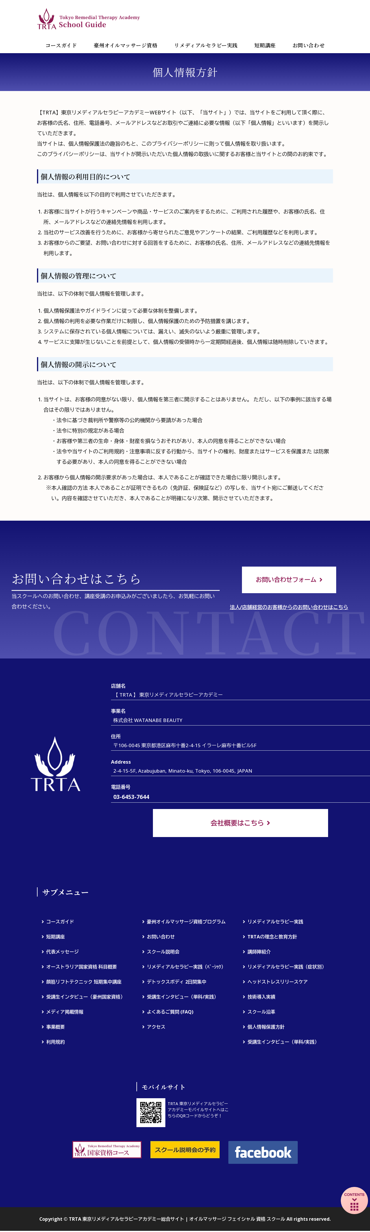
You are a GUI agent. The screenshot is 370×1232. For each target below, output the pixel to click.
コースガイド (61, 45)
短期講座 (265, 45)
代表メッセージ (62, 953)
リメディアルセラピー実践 (205, 45)
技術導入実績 (261, 998)
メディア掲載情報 (64, 1013)
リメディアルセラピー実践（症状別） (286, 968)
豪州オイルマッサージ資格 (125, 45)
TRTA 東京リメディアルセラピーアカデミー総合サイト (89, 18)
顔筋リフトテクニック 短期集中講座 (84, 983)
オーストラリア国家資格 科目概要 (81, 968)
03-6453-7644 (131, 798)
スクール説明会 (163, 953)
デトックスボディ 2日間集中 (176, 983)
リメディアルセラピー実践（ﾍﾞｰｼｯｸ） (186, 968)
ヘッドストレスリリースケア (277, 983)
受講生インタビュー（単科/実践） (183, 998)
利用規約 (55, 1043)
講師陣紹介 (259, 953)
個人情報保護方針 (265, 1028)
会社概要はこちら (237, 824)
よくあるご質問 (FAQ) (170, 1013)
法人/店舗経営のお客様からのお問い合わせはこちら (289, 607)
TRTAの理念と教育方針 (272, 938)
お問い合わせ (309, 45)
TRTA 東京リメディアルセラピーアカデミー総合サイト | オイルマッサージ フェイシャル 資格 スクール (177, 1220)
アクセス (156, 1028)
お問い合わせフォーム (286, 580)
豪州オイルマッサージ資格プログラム (186, 923)
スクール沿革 (261, 1013)
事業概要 (55, 1028)
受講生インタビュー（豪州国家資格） (85, 998)
